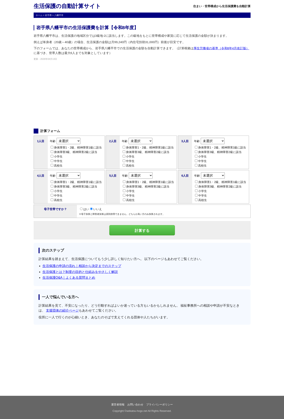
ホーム (39, 15)
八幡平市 (58, 15)
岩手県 (48, 15)
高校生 (57, 165)
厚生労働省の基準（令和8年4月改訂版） (221, 48)
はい (84, 209)
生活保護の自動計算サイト (67, 6)
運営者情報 (117, 404)
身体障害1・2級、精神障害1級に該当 (76, 147)
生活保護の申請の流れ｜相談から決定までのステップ (81, 266)
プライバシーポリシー (159, 404)
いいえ (96, 209)
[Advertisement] (142, 94)
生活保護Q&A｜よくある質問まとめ (68, 277)
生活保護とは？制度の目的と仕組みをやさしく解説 (80, 272)
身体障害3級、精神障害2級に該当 (74, 152)
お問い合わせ (135, 404)
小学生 (57, 156)
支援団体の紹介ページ (62, 310)
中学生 (57, 161)
